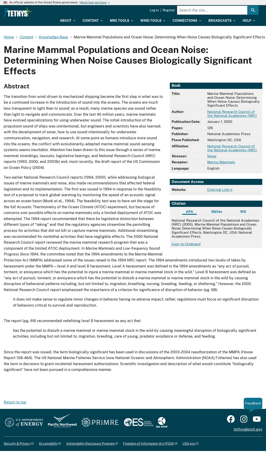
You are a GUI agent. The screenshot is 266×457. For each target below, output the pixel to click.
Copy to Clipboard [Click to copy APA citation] (186, 244)
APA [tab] (189, 212)
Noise (212, 156)
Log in (154, 10)
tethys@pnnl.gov (248, 429)
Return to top (15, 402)
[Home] (46, 12)
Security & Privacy (17, 443)
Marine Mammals (221, 162)
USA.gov (188, 443)
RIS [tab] (243, 212)
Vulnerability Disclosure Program (90, 443)
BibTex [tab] (216, 212)
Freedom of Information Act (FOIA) (148, 443)
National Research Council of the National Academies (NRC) (232, 114)
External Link (218, 190)
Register (169, 10)
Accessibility (48, 443)
